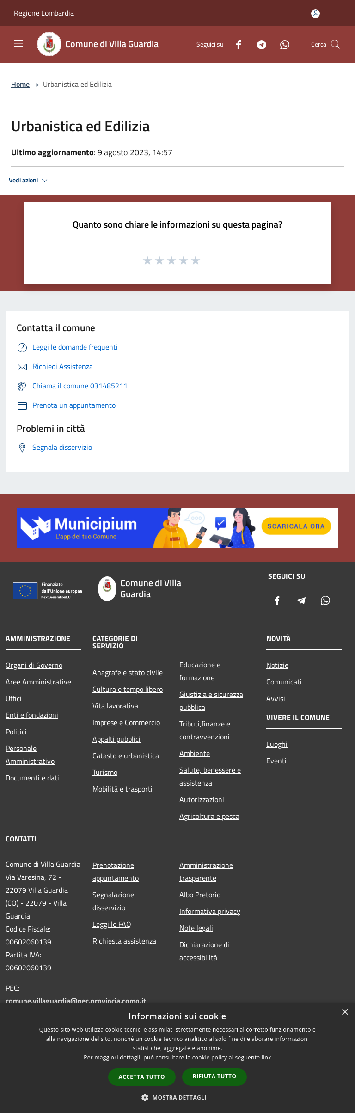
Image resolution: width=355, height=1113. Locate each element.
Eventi (276, 760)
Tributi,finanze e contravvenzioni (204, 730)
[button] (177, 1097)
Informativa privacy (209, 911)
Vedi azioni (29, 180)
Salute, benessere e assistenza (210, 776)
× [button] (344, 1012)
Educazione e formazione (199, 671)
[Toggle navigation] (18, 43)
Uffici (14, 698)
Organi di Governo (34, 665)
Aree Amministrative (38, 681)
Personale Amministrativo (30, 755)
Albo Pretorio (199, 894)
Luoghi (277, 744)
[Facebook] (235, 44)
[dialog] (177, 1058)
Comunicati (284, 681)
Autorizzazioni (201, 799)
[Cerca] (335, 44)
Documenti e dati (32, 777)
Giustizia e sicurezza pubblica (211, 701)
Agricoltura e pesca (209, 816)
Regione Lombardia (44, 12)
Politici (16, 731)
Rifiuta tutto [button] (215, 1076)
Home (20, 84)
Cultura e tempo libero (127, 689)
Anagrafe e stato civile (127, 672)
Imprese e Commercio (126, 722)
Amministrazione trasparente (206, 871)
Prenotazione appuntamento (115, 871)
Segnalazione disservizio (113, 901)
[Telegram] (258, 44)
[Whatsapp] (281, 44)
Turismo (104, 772)
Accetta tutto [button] (142, 1077)
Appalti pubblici (116, 738)
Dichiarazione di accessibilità (204, 951)
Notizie (277, 665)
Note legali (196, 927)
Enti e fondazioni (32, 714)
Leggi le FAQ (111, 924)
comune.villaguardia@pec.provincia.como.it (76, 1000)
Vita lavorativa (115, 705)
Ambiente (194, 753)
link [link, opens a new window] (266, 1057)
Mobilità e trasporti (122, 788)
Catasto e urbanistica (125, 755)
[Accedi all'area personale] (315, 13)
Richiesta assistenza (124, 940)
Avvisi (275, 698)
